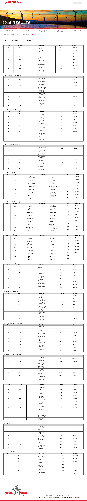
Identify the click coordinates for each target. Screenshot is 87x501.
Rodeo (18, 34)
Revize (76, 497)
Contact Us (77, 30)
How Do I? (75, 6)
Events (8, 34)
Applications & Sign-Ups (43, 31)
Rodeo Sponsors (60, 31)
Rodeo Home (10, 30)
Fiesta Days (13, 34)
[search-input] (77, 3)
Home (4, 34)
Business (68, 6)
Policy (73, 497)
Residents (52, 6)
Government (33, 6)
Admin (80, 497)
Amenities (60, 6)
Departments (43, 6)
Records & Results (25, 34)
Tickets (26, 30)
